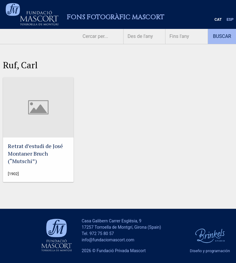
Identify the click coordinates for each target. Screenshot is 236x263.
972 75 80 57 (102, 233)
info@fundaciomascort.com (108, 239)
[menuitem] (218, 20)
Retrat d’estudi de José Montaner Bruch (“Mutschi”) (35, 153)
